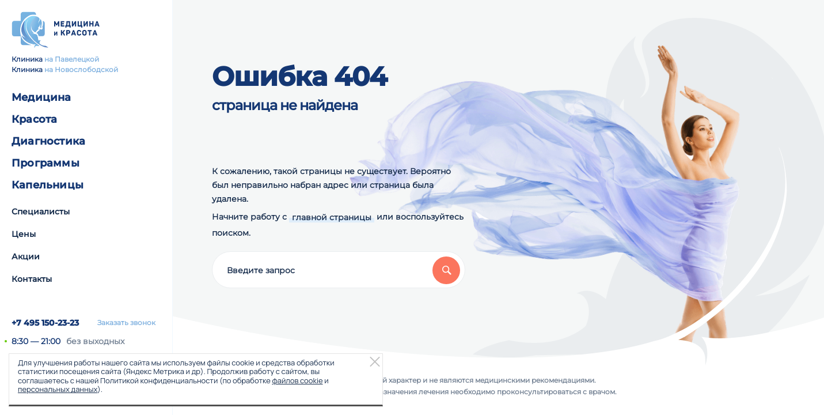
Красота (34, 119)
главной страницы (331, 217)
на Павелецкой (71, 59)
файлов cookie (297, 380)
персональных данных (57, 389)
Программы (45, 163)
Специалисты (41, 211)
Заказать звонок (126, 322)
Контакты (32, 279)
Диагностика (48, 141)
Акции (26, 256)
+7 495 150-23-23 (45, 323)
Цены (24, 234)
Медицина (41, 97)
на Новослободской (81, 69)
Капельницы (47, 185)
